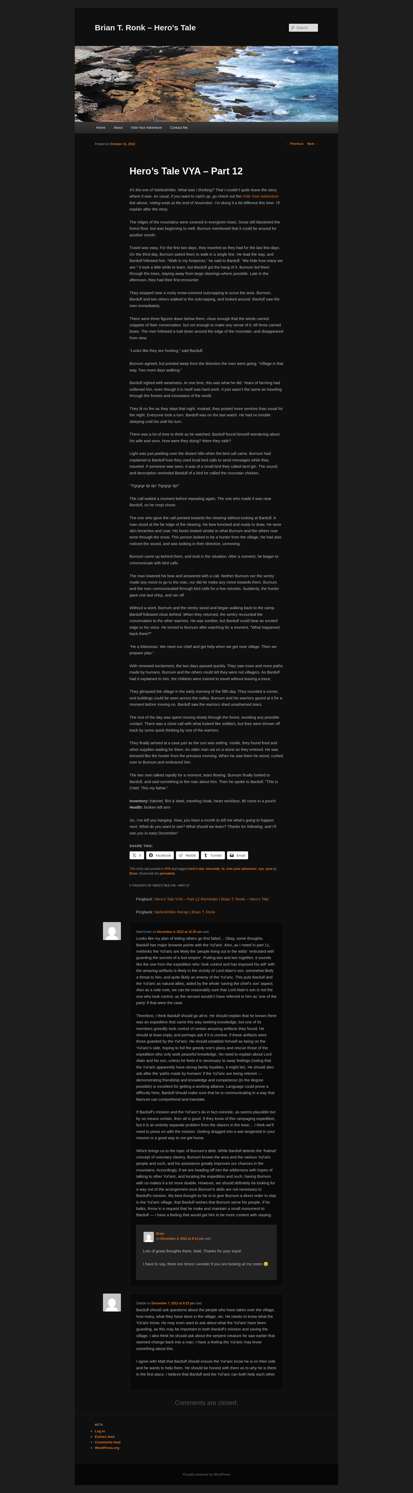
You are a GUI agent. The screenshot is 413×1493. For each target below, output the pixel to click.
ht (223, 869)
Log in (100, 1431)
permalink (167, 873)
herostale (213, 869)
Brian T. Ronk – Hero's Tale (145, 27)
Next (312, 144)
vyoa (268, 869)
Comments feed (108, 1442)
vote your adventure (241, 869)
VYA (168, 869)
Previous (294, 144)
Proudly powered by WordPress (206, 1474)
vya (261, 869)
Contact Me (179, 128)
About (118, 128)
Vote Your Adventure (146, 128)
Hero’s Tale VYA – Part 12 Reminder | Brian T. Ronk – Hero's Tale (211, 899)
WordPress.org (107, 1448)
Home (100, 128)
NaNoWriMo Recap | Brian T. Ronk (184, 912)
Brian (134, 873)
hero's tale (196, 869)
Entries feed (104, 1437)
